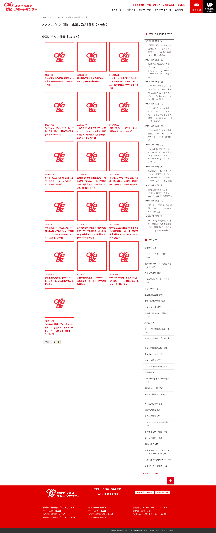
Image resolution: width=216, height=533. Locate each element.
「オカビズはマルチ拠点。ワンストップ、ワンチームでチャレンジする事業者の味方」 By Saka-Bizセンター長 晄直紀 (160, 114)
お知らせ (179, 9)
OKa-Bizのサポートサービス (157, 380)
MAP (58, 511)
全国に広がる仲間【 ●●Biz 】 (78, 17)
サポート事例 (145, 9)
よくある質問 (138, 5)
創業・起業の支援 (155, 301)
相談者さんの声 (154, 388)
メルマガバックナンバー (158, 460)
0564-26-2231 (112, 489)
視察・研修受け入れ (156, 348)
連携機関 (151, 372)
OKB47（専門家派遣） (157, 466)
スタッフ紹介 (153, 360)
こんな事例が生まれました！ (157, 281)
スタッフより (153, 307)
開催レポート (153, 289)
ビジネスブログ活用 (156, 366)
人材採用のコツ (154, 404)
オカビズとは (117, 9)
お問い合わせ (169, 5)
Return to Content (150, 473)
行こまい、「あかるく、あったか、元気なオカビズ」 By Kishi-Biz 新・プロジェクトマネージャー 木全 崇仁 (160, 176)
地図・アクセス (153, 5)
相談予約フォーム (144, 492)
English (181, 5)
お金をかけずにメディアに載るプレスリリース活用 (158, 452)
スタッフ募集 (153, 273)
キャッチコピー (154, 438)
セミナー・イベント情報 (155, 256)
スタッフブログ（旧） (57, 17)
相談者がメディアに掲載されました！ (158, 265)
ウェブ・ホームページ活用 (156, 424)
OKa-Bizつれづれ (155, 354)
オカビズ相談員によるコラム (157, 330)
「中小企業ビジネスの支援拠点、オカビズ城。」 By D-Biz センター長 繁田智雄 (160, 135)
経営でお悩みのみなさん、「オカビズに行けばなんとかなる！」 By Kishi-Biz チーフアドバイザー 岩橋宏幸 (160, 70)
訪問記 (150, 323)
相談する (131, 9)
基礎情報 (151, 248)
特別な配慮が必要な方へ (119, 530)
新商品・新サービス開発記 (156, 315)
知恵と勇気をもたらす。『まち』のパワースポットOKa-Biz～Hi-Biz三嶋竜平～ (160, 193)
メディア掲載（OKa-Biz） (156, 396)
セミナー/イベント (163, 9)
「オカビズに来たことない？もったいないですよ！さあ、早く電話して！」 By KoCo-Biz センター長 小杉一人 (159, 155)
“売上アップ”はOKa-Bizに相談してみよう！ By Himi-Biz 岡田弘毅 (160, 208)
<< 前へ (47, 342)
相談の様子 (152, 444)
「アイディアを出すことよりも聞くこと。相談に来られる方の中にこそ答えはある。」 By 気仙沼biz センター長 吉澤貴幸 (159, 92)
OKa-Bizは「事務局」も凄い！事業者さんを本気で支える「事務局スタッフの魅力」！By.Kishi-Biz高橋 (159, 225)
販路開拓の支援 (154, 295)
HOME (45, 17)
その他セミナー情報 (156, 432)
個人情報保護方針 (137, 530)
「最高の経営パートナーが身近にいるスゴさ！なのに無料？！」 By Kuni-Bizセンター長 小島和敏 (160, 50)
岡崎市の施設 (153, 410)
